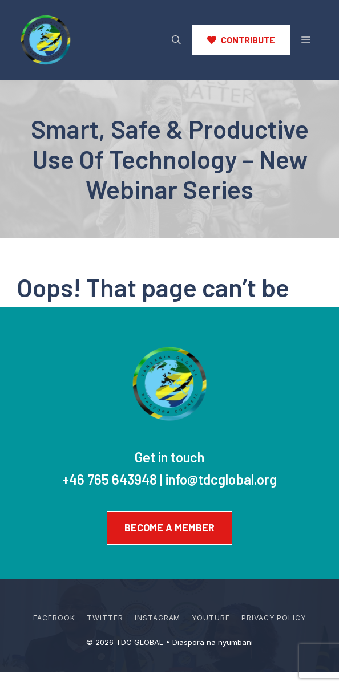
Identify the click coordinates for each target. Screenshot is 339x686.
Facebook (54, 618)
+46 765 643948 (109, 479)
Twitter (105, 618)
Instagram (158, 618)
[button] (176, 40)
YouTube (211, 618)
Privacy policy (273, 618)
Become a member (169, 527)
